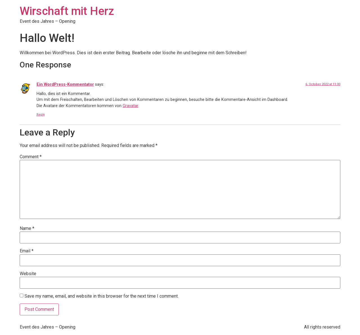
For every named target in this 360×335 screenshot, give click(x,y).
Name (27, 228)
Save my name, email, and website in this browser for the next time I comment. (101, 296)
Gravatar (130, 105)
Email (26, 251)
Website (28, 273)
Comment (31, 157)
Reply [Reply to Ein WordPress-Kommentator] (41, 114)
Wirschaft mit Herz (67, 11)
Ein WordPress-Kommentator (65, 84)
